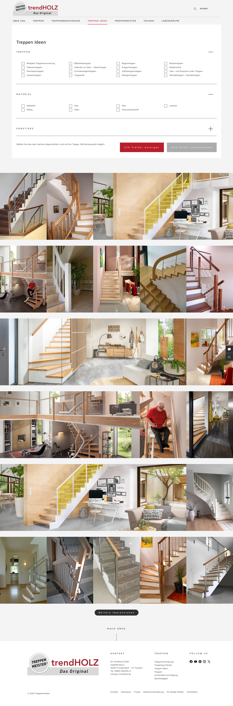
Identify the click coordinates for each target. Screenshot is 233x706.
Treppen (38, 20)
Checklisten (192, 692)
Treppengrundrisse (163, 665)
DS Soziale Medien (175, 692)
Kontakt (204, 8)
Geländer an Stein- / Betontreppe (87, 67)
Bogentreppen (126, 63)
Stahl (74, 109)
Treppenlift (76, 75)
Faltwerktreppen (32, 67)
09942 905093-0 (122, 671)
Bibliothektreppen (80, 63)
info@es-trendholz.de (121, 674)
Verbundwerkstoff (128, 109)
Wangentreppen (127, 75)
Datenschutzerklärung (153, 692)
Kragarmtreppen (127, 67)
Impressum (126, 692)
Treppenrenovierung (65, 20)
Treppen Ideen (97, 20)
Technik (149, 20)
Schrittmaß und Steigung (166, 675)
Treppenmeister (125, 20)
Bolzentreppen (173, 63)
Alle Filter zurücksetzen (191, 147)
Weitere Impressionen (116, 612)
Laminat (170, 105)
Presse (137, 692)
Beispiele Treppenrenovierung (38, 63)
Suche (194, 9)
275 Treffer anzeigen (141, 147)
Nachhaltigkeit (161, 678)
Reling (27, 109)
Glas (73, 105)
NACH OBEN (116, 628)
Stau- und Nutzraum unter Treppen (183, 71)
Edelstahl (28, 105)
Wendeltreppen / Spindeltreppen (182, 75)
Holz (121, 105)
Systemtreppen (31, 75)
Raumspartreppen (33, 71)
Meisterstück (172, 67)
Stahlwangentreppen (129, 71)
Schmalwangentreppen (82, 71)
